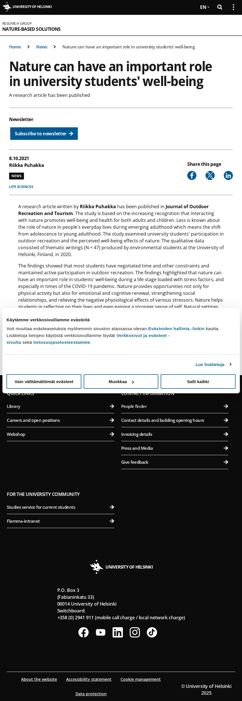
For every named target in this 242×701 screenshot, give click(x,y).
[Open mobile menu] (231, 25)
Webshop (60, 434)
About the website (39, 679)
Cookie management (141, 679)
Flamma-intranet (60, 521)
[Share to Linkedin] (228, 175)
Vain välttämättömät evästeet (44, 381)
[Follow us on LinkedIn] (118, 632)
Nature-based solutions (31, 29)
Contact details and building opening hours (175, 420)
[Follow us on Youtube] (100, 632)
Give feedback (175, 462)
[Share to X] (210, 175)
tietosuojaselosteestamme (61, 342)
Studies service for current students (60, 507)
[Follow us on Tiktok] (152, 632)
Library (60, 406)
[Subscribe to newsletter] (44, 133)
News (41, 47)
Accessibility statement (88, 679)
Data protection (91, 693)
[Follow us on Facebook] (83, 632)
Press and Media (175, 448)
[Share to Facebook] (191, 175)
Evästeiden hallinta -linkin (176, 328)
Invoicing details (175, 434)
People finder (175, 406)
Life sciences (21, 186)
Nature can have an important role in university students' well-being (128, 47)
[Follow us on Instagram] (135, 632)
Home (15, 47)
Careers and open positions (60, 420)
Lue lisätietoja (210, 364)
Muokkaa (121, 381)
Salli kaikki (198, 381)
